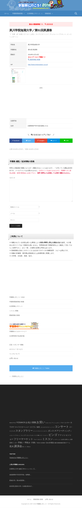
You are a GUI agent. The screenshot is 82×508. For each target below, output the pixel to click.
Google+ (40, 140)
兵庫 (13, 34)
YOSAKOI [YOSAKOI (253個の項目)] (20, 422)
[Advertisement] (41, 102)
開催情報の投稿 (14, 315)
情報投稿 (48, 13)
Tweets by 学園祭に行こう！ (18, 458)
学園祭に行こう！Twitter (41, 368)
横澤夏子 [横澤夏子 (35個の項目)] (43, 443)
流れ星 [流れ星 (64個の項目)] (48, 443)
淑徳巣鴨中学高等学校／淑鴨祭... (20, 475)
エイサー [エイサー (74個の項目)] (67, 423)
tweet (28, 140)
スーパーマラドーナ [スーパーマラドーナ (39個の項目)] (38, 431)
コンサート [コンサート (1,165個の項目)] (62, 426)
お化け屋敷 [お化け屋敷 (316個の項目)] (31, 422)
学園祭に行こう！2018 (16, 297)
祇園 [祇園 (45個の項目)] (55, 443)
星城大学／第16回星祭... (17, 480)
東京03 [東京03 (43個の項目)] (39, 443)
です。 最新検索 (41, 24)
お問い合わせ (13, 358)
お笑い (33, 34)
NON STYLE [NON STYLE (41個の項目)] (12, 422)
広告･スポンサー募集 (16, 345)
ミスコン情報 (13, 311)
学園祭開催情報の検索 (16, 302)
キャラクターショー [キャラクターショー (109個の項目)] (22, 427)
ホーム (6, 13)
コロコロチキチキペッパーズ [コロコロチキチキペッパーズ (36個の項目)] (47, 427)
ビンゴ (69, 34)
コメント (12, 178)
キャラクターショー (42, 34)
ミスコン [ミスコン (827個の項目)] (47, 439)
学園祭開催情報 (17, 13)
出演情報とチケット (33, 13)
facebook (15, 140)
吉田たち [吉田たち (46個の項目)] (67, 439)
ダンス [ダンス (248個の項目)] (51, 431)
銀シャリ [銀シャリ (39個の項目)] (24, 446)
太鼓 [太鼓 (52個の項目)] (71, 439)
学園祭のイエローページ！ (18, 331)
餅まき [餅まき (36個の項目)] (29, 446)
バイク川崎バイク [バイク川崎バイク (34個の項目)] (38, 435)
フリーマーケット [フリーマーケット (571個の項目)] (23, 439)
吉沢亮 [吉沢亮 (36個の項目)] (62, 439)
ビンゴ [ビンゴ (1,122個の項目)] (53, 434)
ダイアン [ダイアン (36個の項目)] (45, 431)
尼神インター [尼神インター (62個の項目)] (13, 443)
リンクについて (14, 354)
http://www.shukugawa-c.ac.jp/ (38, 64)
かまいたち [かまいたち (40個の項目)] (48, 422)
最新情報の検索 (34, 59)
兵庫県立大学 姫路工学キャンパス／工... (22, 469)
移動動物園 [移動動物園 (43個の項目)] (60, 443)
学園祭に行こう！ (18, 376)
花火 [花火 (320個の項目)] (11, 446)
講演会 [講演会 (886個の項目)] (18, 446)
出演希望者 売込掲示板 (17, 336)
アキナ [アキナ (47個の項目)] (62, 423)
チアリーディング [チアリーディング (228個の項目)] (62, 431)
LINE (66, 140)
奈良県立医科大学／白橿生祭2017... (21, 486)
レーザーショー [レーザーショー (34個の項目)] (57, 439)
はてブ (54, 140)
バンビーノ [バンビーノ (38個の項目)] (45, 435)
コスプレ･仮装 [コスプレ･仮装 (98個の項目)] (35, 427)
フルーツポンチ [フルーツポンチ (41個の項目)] (38, 439)
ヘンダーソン (13, 37)
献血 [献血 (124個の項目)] (52, 443)
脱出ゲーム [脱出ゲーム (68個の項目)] (66, 443)
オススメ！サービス (16, 349)
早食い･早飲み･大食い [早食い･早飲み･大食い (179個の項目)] (27, 443)
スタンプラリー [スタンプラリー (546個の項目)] (24, 430)
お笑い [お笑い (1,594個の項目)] (40, 422)
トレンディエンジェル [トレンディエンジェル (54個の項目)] (27, 435)
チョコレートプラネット (58, 34)
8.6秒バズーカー (24, 34)
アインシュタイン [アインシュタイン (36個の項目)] (55, 422)
